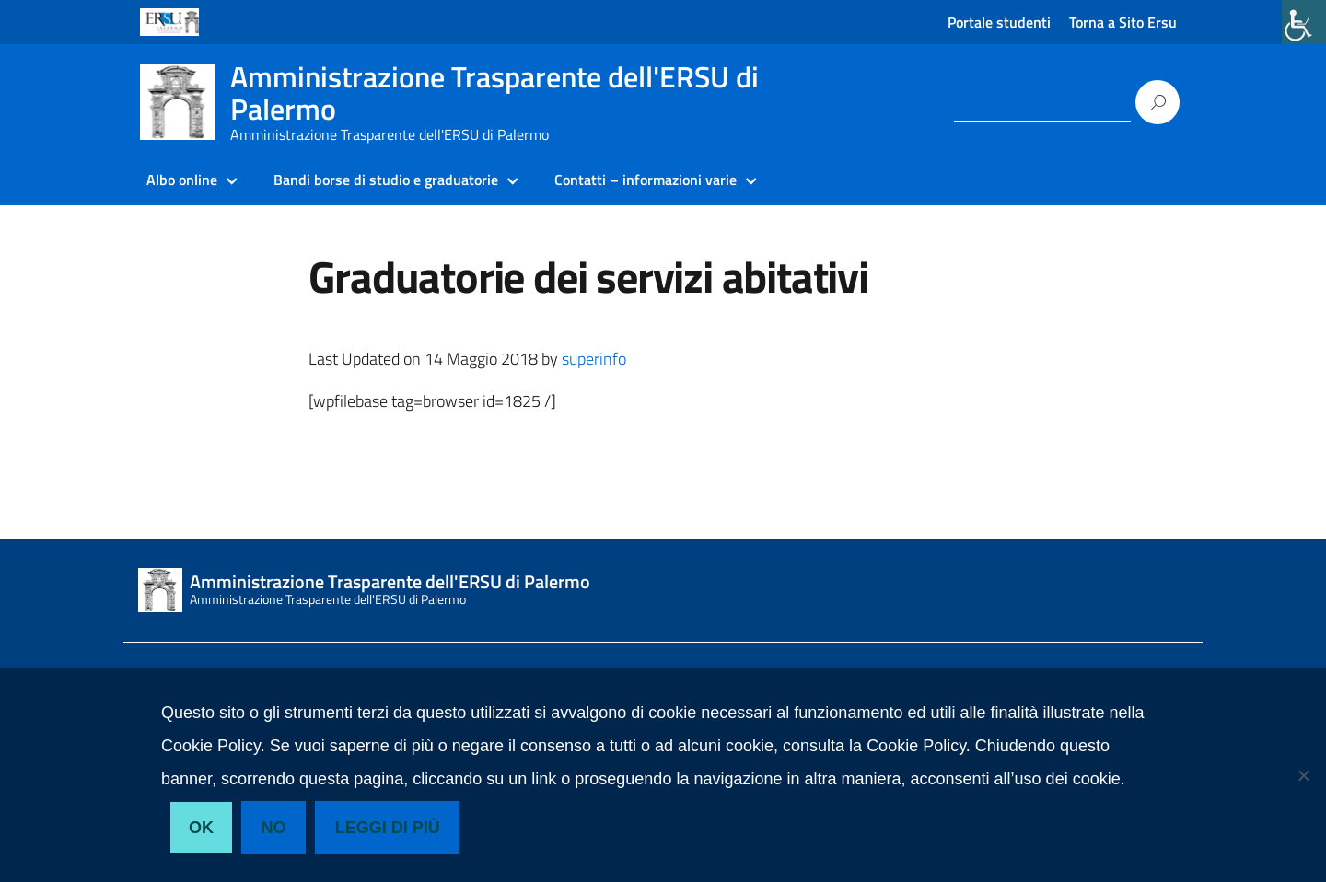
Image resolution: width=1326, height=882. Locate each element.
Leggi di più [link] (387, 827)
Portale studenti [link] (999, 22)
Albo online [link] (181, 179)
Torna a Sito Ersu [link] (1123, 22)
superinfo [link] (594, 358)
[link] (1304, 22)
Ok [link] (201, 827)
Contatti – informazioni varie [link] (645, 179)
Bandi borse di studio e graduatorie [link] (385, 179)
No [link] (274, 827)
